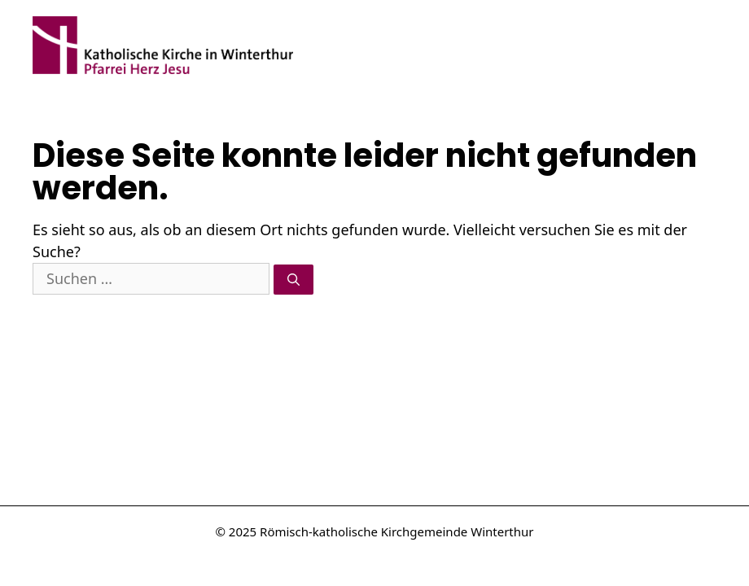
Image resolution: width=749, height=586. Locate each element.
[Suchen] (293, 280)
